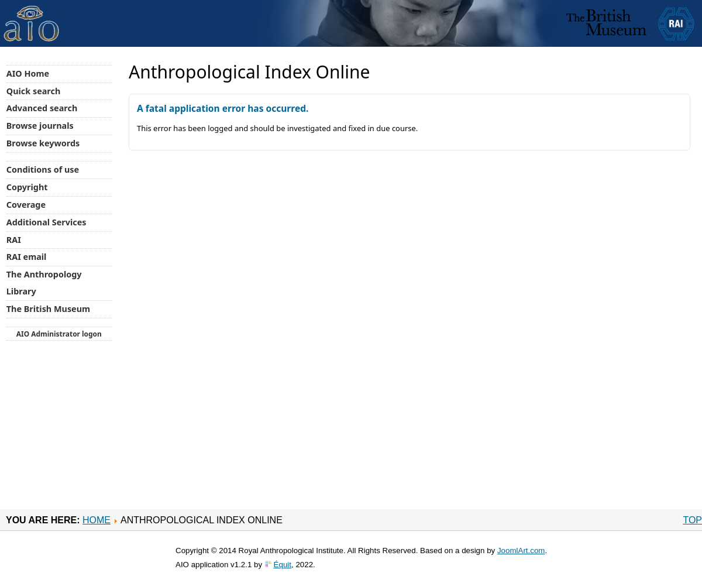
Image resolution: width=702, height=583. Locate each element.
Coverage (26, 204)
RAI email (26, 256)
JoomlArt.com (521, 550)
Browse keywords (43, 143)
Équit (282, 564)
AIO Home (27, 73)
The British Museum (48, 308)
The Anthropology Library (44, 283)
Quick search (33, 91)
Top (692, 520)
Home (96, 520)
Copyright (27, 187)
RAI (13, 239)
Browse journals (40, 125)
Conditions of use (42, 169)
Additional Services (46, 222)
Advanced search (41, 108)
